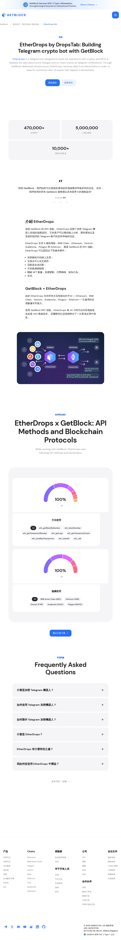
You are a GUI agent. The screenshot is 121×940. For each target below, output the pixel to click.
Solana (30, 870)
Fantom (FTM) (37, 644)
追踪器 (6, 870)
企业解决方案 (8, 878)
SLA (4, 887)
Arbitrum (31, 878)
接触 (84, 865)
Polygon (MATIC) (75, 644)
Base (29, 874)
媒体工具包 (86, 891)
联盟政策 (111, 874)
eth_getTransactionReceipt (35, 572)
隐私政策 (111, 861)
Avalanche (31, 887)
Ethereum (31, 857)
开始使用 (58, 883)
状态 (57, 891)
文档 (57, 874)
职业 (84, 870)
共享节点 (7, 857)
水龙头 (6, 882)
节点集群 (7, 865)
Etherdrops (19, 59)
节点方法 (58, 879)
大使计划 (86, 900)
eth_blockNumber (73, 567)
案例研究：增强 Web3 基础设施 (26, 24)
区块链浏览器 (60, 857)
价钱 (5, 874)
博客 (84, 861)
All (33, 567)
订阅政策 (111, 870)
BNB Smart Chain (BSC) (51, 638)
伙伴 (57, 861)
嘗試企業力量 (60, 672)
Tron (29, 882)
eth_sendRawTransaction (43, 578)
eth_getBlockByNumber (49, 567)
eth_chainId (64, 578)
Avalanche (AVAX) (55, 644)
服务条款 (111, 857)
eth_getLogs (57, 572)
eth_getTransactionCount (78, 572)
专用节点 (7, 861)
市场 (84, 887)
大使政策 (111, 878)
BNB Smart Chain (34, 861)
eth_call (77, 578)
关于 (84, 857)
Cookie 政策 (113, 865)
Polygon (30, 865)
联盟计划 (86, 896)
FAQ (84, 874)
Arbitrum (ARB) (72, 638)
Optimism (31, 891)
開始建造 (52, 82)
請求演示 (68, 82)
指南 (57, 887)
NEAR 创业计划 (88, 904)
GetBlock (4, 24)
